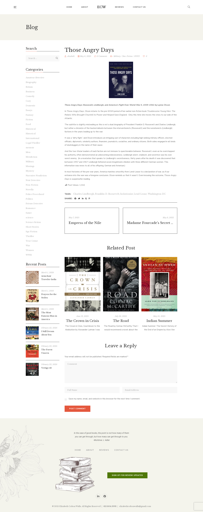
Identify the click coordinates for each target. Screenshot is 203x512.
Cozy (28, 101)
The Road (121, 321)
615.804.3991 (109, 506)
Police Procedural (35, 194)
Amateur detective (35, 77)
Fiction (29, 119)
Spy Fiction (31, 231)
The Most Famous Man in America (49, 315)
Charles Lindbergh (83, 194)
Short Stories (32, 227)
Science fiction (33, 222)
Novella (30, 189)
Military (117, 56)
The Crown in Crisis (82, 321)
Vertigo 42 (46, 368)
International (32, 138)
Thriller (30, 236)
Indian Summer (159, 321)
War (28, 245)
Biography (31, 82)
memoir (30, 147)
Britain (29, 87)
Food (28, 124)
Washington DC (157, 194)
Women (30, 250)
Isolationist (126, 194)
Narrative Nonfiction (36, 175)
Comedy (30, 96)
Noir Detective (33, 180)
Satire (29, 213)
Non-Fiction (127, 56)
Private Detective (34, 203)
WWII (137, 56)
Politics (29, 199)
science (29, 217)
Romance (31, 208)
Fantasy (30, 115)
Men (28, 152)
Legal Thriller (33, 143)
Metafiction (31, 157)
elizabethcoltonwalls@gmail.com (135, 506)
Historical (31, 129)
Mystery (30, 171)
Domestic (30, 105)
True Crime (32, 241)
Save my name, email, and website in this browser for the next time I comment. (104, 398)
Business (30, 91)
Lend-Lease (140, 194)
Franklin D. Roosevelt (107, 194)
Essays (29, 110)
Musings (30, 166)
